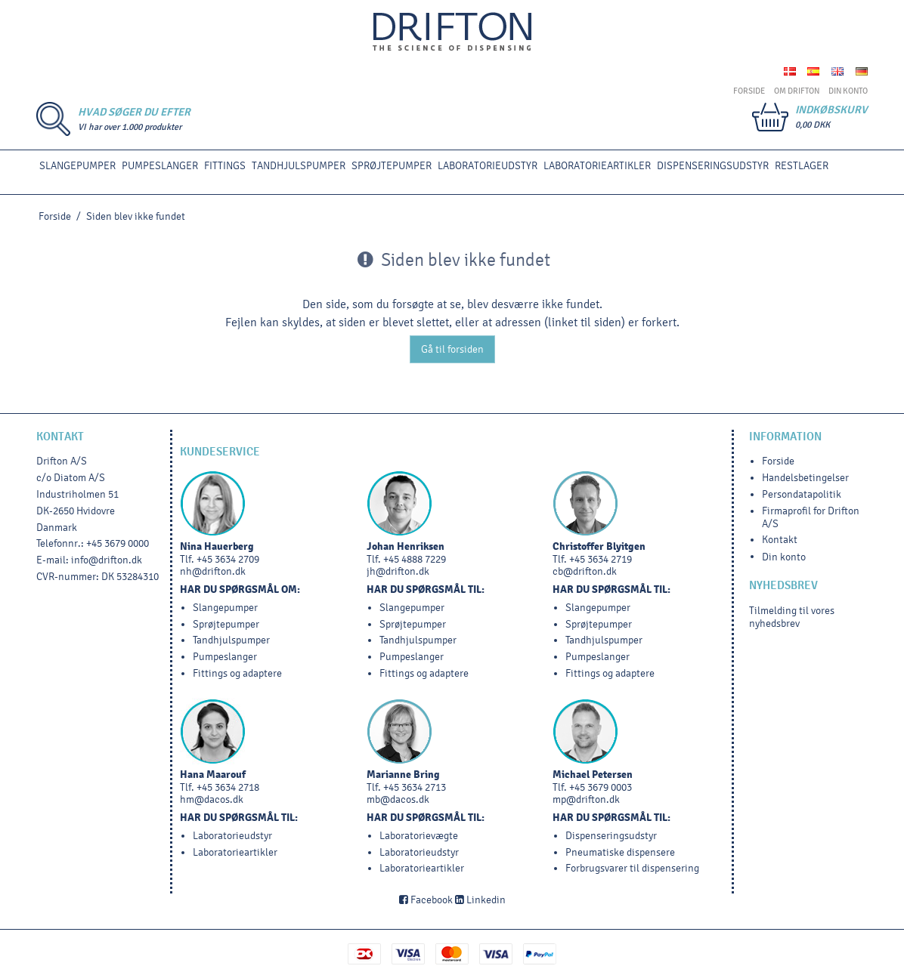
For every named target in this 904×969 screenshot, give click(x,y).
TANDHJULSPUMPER (298, 165)
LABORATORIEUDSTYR (487, 165)
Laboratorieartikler (597, 165)
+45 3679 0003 (600, 787)
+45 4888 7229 (414, 559)
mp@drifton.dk (586, 799)
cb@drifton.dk (585, 571)
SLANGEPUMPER (77, 165)
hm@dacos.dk (211, 799)
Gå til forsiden (452, 349)
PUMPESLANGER (160, 165)
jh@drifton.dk (398, 571)
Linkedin (480, 899)
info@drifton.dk (106, 560)
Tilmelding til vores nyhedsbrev (791, 617)
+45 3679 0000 (117, 543)
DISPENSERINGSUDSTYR (713, 165)
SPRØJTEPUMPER (391, 165)
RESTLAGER (801, 165)
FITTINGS (225, 165)
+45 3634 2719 (600, 559)
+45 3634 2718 (228, 787)
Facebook (426, 899)
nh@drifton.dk (213, 571)
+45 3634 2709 (228, 559)
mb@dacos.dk (398, 799)
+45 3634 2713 (414, 787)
